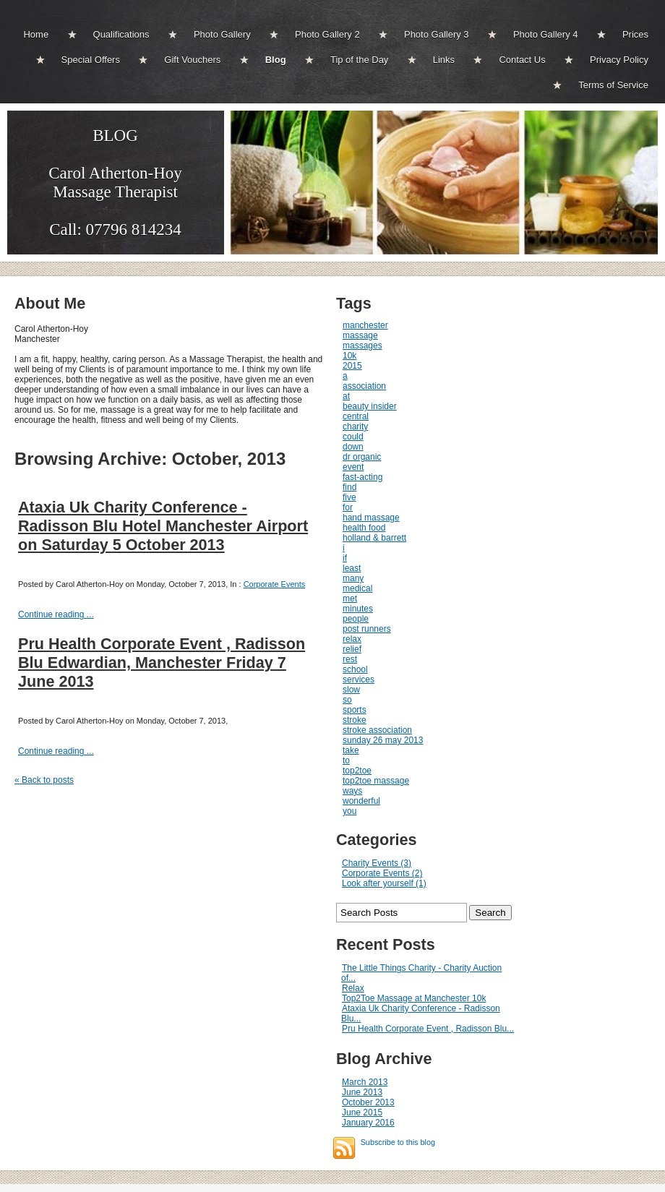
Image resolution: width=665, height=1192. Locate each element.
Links (444, 59)
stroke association (377, 730)
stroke (354, 720)
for (348, 507)
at (346, 396)
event (353, 467)
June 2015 (362, 1112)
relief (352, 649)
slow (351, 690)
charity (355, 426)
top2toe (357, 771)
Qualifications (121, 34)
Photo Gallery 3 (436, 34)
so (347, 700)
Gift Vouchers (192, 59)
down (353, 447)
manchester (365, 325)
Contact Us (522, 59)
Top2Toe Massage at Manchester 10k (414, 998)
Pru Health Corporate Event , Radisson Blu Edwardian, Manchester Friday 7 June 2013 (161, 662)
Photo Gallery (222, 34)
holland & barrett (374, 538)
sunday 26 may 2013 (383, 740)
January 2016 (368, 1123)
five (349, 497)
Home (35, 34)
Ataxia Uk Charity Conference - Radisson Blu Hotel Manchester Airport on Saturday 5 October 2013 (163, 526)
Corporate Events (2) (382, 873)
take (351, 750)
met (350, 598)
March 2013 (364, 1082)
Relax (353, 988)
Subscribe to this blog (398, 1142)
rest (350, 659)
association (364, 386)
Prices (635, 34)
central (356, 416)
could (353, 437)
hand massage (371, 518)
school (355, 669)
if (345, 558)
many (353, 578)
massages (362, 345)
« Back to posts (44, 780)
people (356, 619)
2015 (352, 366)
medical (357, 588)
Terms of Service (613, 85)
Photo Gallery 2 (327, 34)
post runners (367, 629)
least (352, 568)
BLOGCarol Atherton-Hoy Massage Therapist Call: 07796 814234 (115, 183)
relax (352, 639)
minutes (358, 609)
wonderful (361, 801)
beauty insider (370, 406)
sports (354, 710)
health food (364, 528)
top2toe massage (376, 781)
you (349, 811)
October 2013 (368, 1102)
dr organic (362, 457)
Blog (275, 59)
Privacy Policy (619, 59)
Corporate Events (275, 584)
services (358, 679)
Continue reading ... (56, 614)
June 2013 (362, 1092)
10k (349, 356)
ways (352, 791)
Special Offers (90, 59)
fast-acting (362, 477)
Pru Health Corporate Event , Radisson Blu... (428, 1029)
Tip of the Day (359, 59)
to (346, 760)
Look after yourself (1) (384, 883)
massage (360, 335)
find (349, 487)
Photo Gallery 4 (545, 34)
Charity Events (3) (376, 863)
